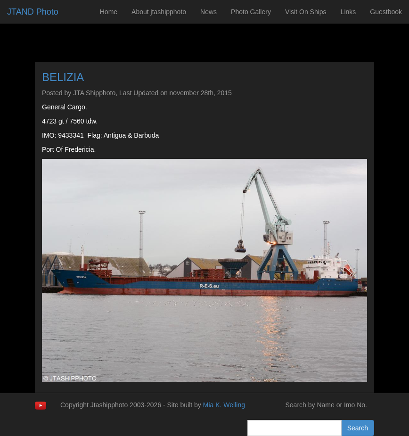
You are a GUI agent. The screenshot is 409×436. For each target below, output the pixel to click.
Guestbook (386, 12)
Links (348, 12)
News (208, 12)
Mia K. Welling (224, 405)
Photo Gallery (251, 12)
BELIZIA (63, 77)
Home (108, 12)
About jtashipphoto (158, 12)
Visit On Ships (306, 12)
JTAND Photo (32, 11)
